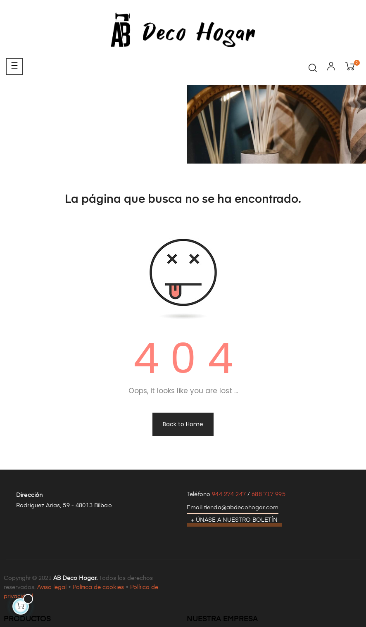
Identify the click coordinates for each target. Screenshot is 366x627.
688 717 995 (268, 494)
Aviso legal (52, 587)
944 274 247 (229, 494)
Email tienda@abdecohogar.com (232, 508)
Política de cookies (98, 587)
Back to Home (183, 424)
